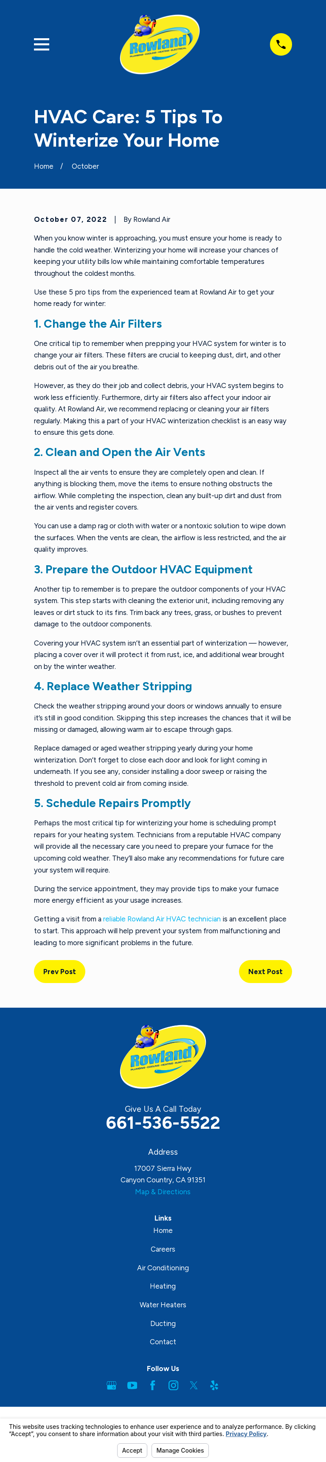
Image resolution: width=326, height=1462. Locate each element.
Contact (163, 1341)
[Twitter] (194, 1385)
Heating (163, 1286)
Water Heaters (163, 1304)
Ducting (163, 1323)
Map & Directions (163, 1191)
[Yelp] (214, 1385)
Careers (163, 1249)
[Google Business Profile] (111, 1385)
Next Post (265, 971)
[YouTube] (132, 1385)
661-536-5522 (163, 1122)
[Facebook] (152, 1385)
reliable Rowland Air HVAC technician (162, 919)
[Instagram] (173, 1385)
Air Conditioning (163, 1268)
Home (163, 1230)
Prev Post (59, 971)
